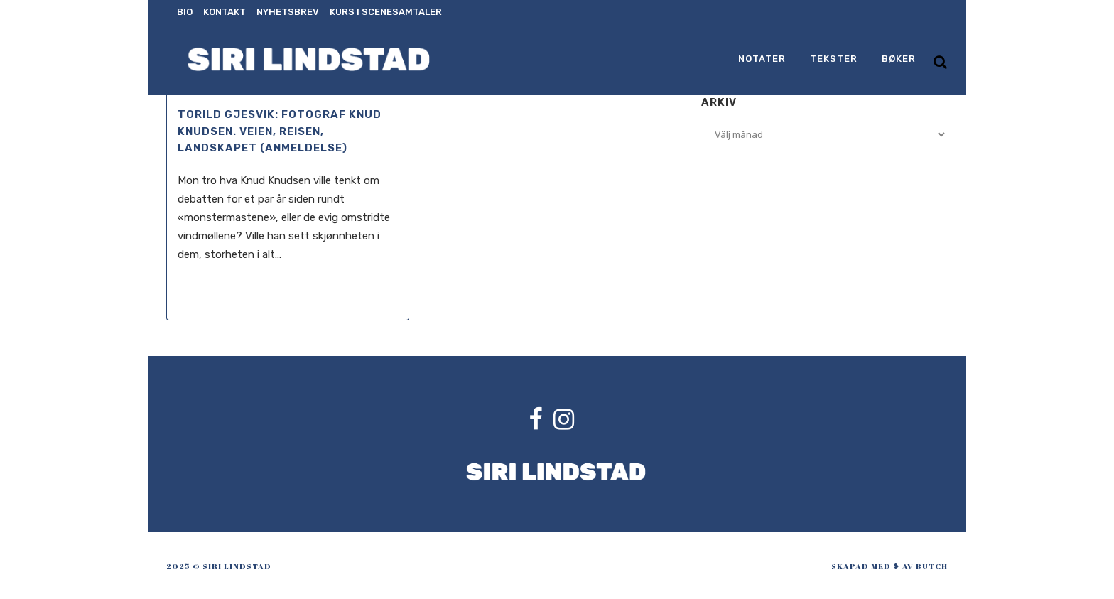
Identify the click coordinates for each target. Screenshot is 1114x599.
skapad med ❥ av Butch (889, 566)
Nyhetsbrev (287, 11)
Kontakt (224, 11)
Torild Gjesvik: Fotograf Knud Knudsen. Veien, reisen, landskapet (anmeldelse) (280, 131)
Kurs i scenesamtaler (386, 11)
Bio (185, 11)
